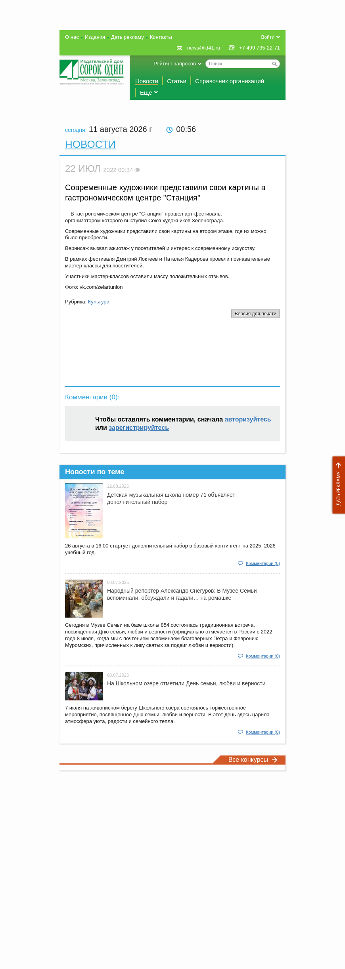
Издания (95, 37)
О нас (72, 37)
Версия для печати (255, 314)
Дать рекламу (336, 485)
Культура (98, 302)
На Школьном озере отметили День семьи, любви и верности (186, 683)
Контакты (161, 37)
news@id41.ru (203, 48)
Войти (267, 37)
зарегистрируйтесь (139, 427)
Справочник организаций (229, 81)
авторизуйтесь (248, 419)
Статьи (176, 81)
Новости (146, 81)
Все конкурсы (253, 759)
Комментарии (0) (263, 563)
